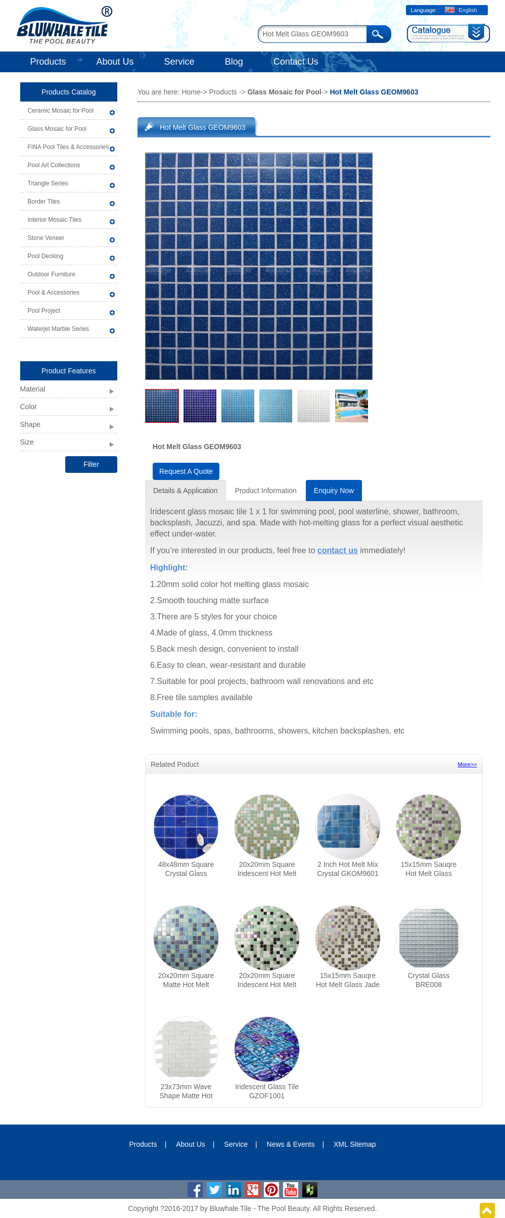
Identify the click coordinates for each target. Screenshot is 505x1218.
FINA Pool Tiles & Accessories (68, 147)
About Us (115, 62)
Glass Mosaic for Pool (57, 128)
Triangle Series (48, 183)
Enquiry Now (334, 490)
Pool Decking (46, 256)
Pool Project (44, 310)
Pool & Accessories (54, 292)
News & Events (291, 1144)
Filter (91, 464)
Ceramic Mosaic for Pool (61, 110)
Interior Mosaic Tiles (55, 219)
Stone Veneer (46, 237)
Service (179, 62)
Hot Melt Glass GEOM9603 (203, 127)
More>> (467, 764)
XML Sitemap (355, 1144)
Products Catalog (68, 92)
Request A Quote (186, 471)
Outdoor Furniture (52, 274)
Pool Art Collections (54, 165)
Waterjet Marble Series (58, 328)
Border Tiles (44, 201)
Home (190, 92)
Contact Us (295, 62)
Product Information (266, 490)
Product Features (68, 371)
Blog (234, 62)
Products (48, 62)
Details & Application (185, 490)
